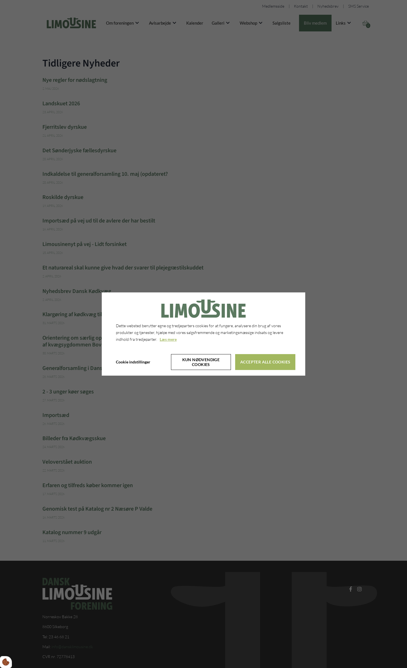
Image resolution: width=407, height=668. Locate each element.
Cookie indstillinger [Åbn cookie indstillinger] (133, 361)
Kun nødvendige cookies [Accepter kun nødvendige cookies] (201, 362)
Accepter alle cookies (265, 361)
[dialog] (203, 334)
